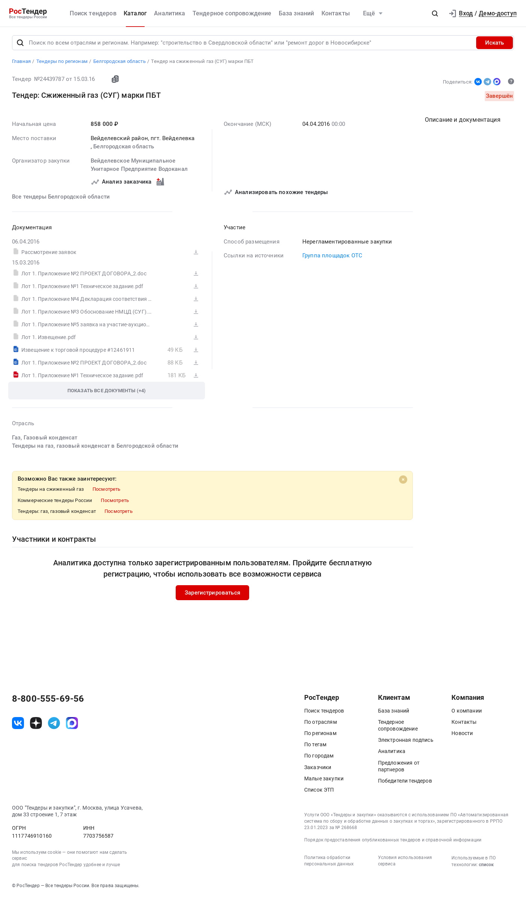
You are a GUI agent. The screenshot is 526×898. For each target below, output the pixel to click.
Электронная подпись (405, 740)
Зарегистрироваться (212, 592)
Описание (463, 119)
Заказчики (317, 767)
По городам (319, 756)
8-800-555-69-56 (48, 699)
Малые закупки (324, 778)
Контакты (335, 13)
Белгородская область (123, 146)
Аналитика (169, 13)
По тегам (315, 744)
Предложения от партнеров (399, 766)
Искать (494, 42)
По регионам (320, 733)
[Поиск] (20, 43)
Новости (462, 733)
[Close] (403, 479)
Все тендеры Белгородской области (61, 196)
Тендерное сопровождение (232, 13)
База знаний (296, 13)
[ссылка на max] (72, 723)
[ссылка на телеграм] (54, 723)
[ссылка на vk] (18, 723)
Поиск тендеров (93, 13)
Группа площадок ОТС (332, 255)
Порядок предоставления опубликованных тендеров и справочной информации (392, 840)
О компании (466, 711)
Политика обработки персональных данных (329, 861)
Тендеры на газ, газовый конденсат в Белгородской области (95, 445)
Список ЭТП (319, 790)
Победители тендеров (405, 781)
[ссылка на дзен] (36, 723)
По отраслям (320, 722)
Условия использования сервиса (405, 861)
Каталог (135, 13)
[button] (435, 13)
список (486, 864)
